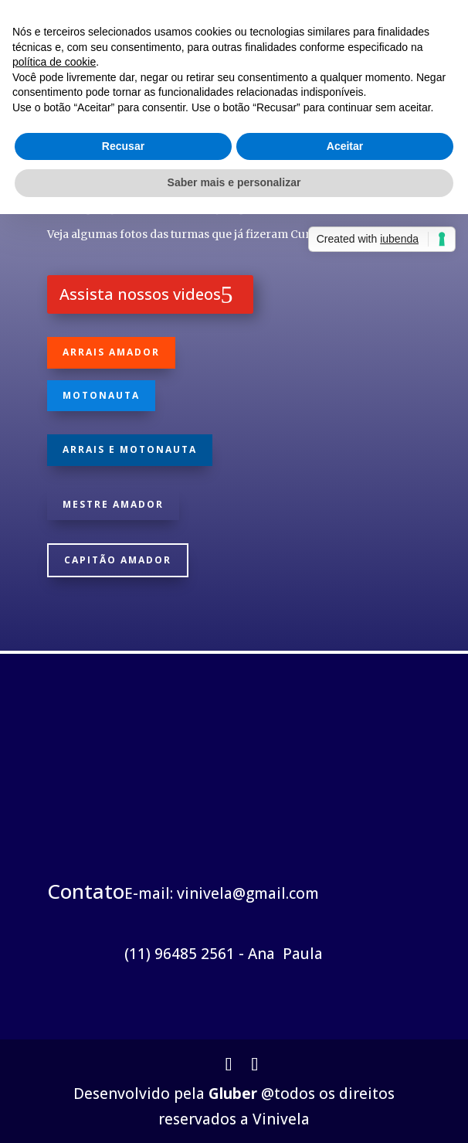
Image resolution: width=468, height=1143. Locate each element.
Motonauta (101, 395)
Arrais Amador (111, 352)
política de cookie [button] (54, 62)
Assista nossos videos (140, 294)
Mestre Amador (113, 504)
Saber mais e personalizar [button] (234, 182)
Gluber (233, 1093)
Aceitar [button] (345, 146)
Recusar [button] (123, 146)
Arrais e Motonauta (130, 449)
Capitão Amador (117, 559)
